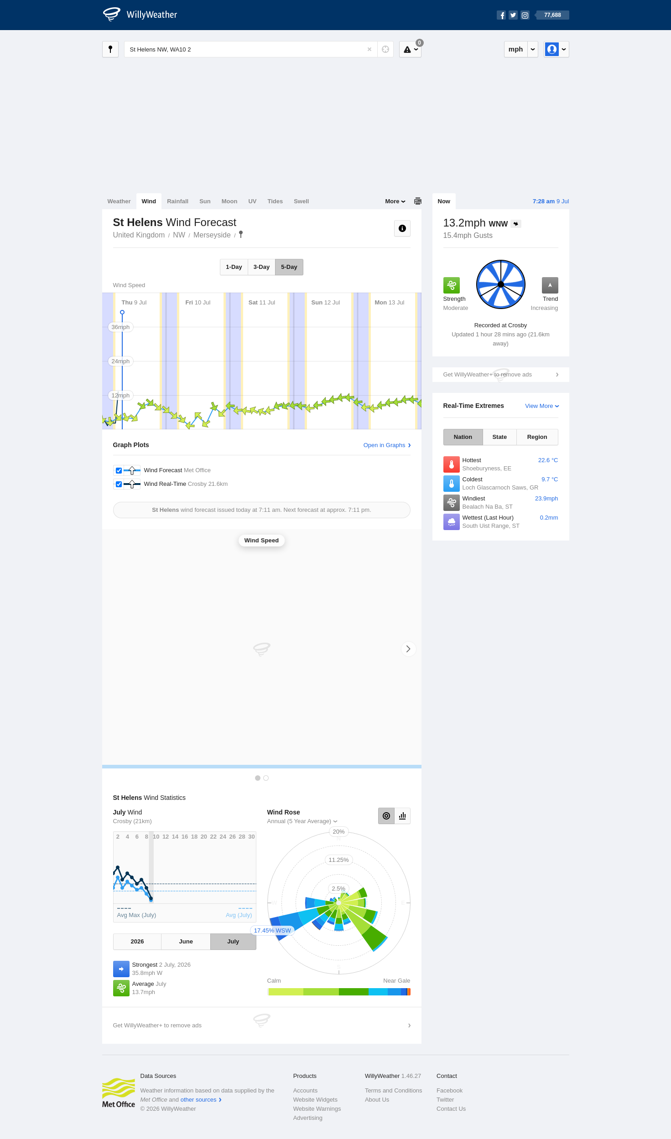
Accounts (305, 1090)
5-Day (289, 266)
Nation (463, 436)
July (233, 941)
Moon (230, 201)
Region (537, 436)
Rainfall (177, 201)
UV (252, 201)
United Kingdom (139, 235)
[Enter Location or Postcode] (259, 49)
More (392, 201)
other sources (199, 1099)
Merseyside (212, 235)
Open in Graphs (385, 445)
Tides (275, 201)
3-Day (262, 266)
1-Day (234, 266)
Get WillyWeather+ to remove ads (487, 374)
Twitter (445, 1099)
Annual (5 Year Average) (299, 821)
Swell (301, 201)
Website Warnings (317, 1108)
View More (539, 405)
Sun (205, 201)
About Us (377, 1099)
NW (179, 235)
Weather (119, 201)
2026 (137, 941)
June (186, 941)
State (499, 436)
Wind (149, 201)
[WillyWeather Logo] (145, 15)
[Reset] (369, 49)
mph (516, 49)
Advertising (307, 1117)
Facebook (450, 1090)
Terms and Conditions (393, 1090)
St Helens (240, 234)
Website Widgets (315, 1099)
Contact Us (451, 1108)
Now (444, 201)
